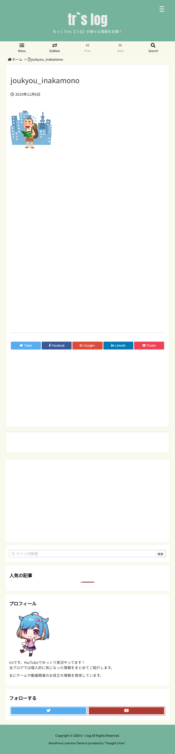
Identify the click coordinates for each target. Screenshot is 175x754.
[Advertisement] (87, 202)
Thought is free (114, 743)
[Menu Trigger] (161, 8)
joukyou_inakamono (47, 59)
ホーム (17, 59)
